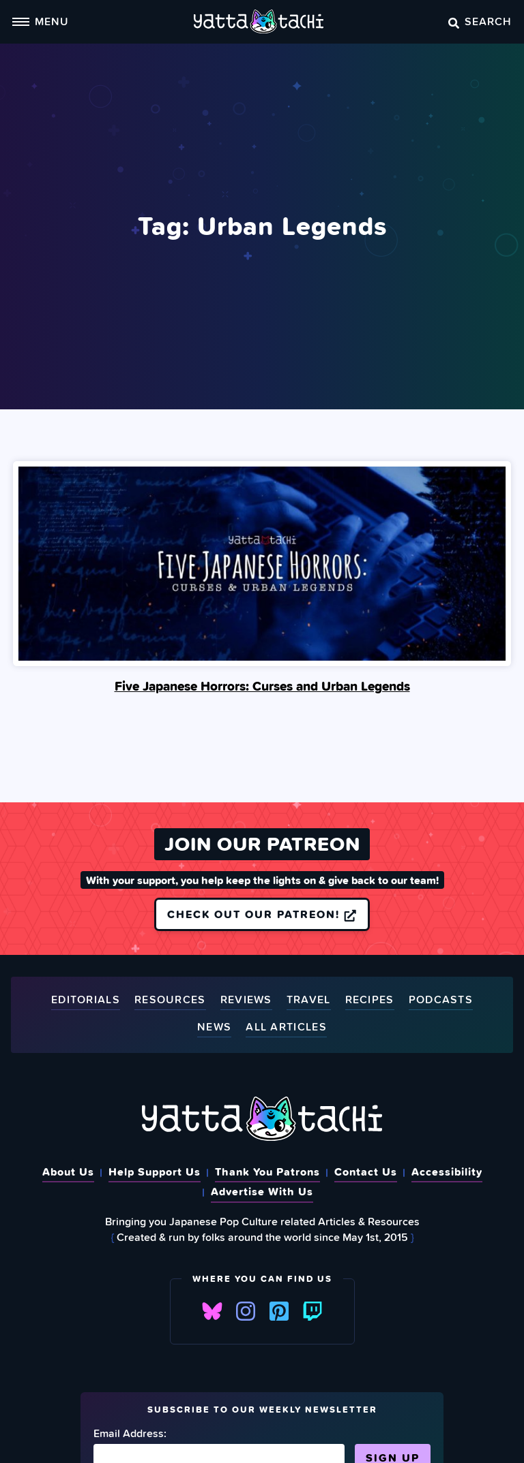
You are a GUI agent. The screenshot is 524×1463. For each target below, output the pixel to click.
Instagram (246, 1311)
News (214, 1028)
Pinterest (279, 1311)
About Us (68, 1171)
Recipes (369, 1001)
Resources (170, 1001)
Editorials (85, 1001)
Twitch (312, 1311)
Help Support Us (154, 1171)
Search (480, 21)
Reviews (246, 1001)
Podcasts (441, 1001)
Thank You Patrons (267, 1171)
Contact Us (365, 1171)
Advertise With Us (262, 1191)
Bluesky (212, 1311)
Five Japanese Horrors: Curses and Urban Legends (262, 685)
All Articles (286, 1028)
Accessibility (446, 1171)
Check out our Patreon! (261, 914)
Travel (309, 1001)
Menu (40, 21)
